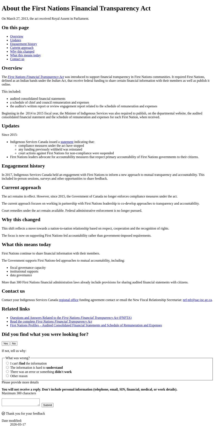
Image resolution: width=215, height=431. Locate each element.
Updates (15, 40)
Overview (16, 36)
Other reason (17, 376)
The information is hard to (34, 367)
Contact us (17, 59)
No (14, 343)
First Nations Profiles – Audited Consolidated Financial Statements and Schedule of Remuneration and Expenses (86, 325)
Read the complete (51, 321)
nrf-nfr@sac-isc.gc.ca (197, 300)
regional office (68, 300)
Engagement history (23, 44)
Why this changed (22, 51)
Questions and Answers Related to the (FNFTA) (71, 317)
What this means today (25, 55)
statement (66, 142)
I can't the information (26, 363)
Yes (5, 343)
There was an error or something (39, 372)
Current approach (22, 47)
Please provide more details (20, 382)
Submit (51, 406)
